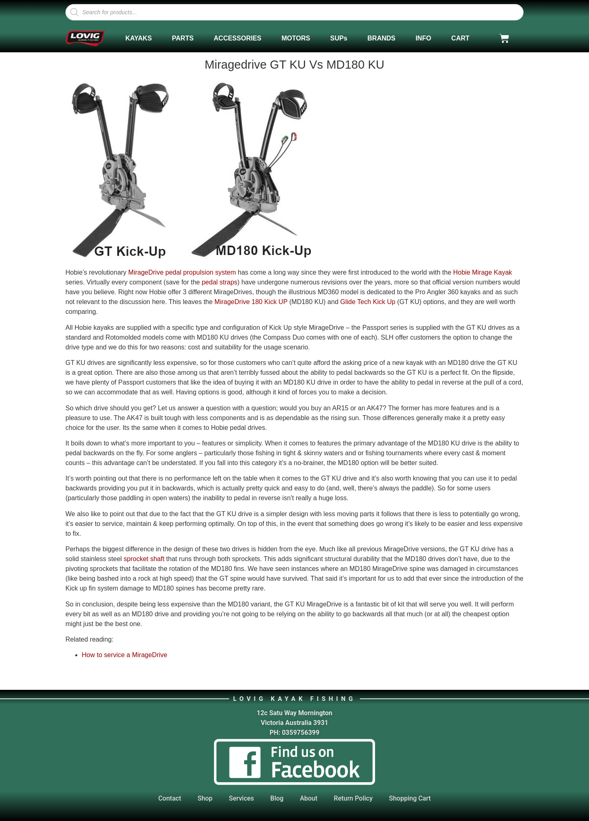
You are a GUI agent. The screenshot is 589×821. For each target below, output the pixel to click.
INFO (423, 38)
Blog (276, 798)
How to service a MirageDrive (124, 654)
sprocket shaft (144, 558)
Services (241, 798)
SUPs (338, 38)
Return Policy (353, 798)
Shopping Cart (410, 798)
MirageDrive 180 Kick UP (250, 301)
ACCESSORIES (237, 38)
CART (460, 38)
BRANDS (381, 38)
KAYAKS (138, 38)
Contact (169, 798)
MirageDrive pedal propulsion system (182, 272)
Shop (205, 798)
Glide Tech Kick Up (368, 301)
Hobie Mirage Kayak (482, 272)
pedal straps (219, 282)
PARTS (182, 38)
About (308, 798)
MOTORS (295, 38)
